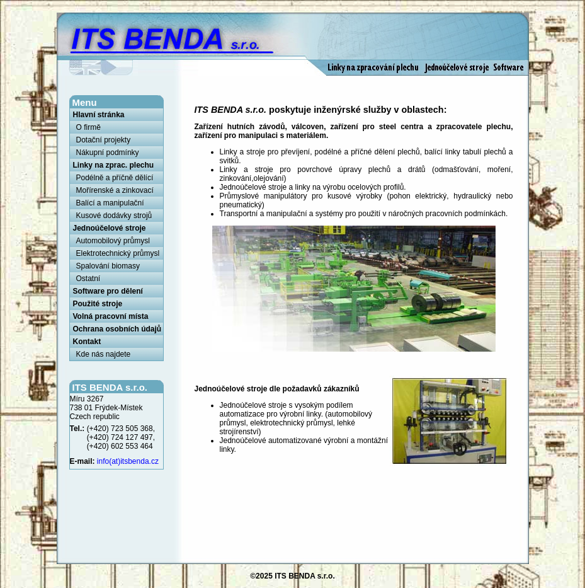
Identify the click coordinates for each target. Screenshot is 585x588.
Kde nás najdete (103, 354)
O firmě (88, 127)
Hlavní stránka (99, 114)
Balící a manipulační (110, 203)
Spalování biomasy (108, 266)
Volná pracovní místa (111, 316)
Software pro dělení (108, 291)
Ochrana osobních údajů (117, 329)
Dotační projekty (103, 139)
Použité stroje (98, 303)
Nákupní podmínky (107, 152)
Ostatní (88, 278)
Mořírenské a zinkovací (115, 190)
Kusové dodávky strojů (114, 215)
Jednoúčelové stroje (109, 228)
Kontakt (87, 341)
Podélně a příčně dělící (115, 177)
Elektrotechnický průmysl (118, 253)
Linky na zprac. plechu (113, 165)
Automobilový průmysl (113, 240)
